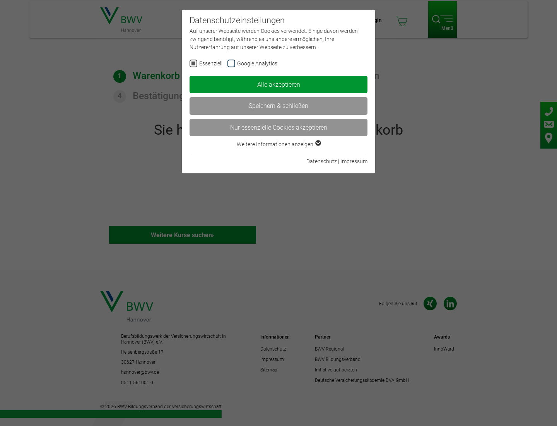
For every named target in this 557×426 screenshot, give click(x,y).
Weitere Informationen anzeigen (278, 144)
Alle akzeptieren (278, 84)
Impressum (353, 161)
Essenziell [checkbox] (210, 63)
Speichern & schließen (278, 105)
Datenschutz (321, 161)
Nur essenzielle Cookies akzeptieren (278, 127)
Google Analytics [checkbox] (257, 63)
